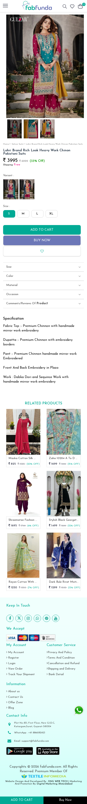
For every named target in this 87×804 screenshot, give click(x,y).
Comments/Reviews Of (27, 303)
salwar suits (17, 144)
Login (10, 663)
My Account (15, 652)
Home (6, 144)
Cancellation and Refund (63, 663)
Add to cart (41, 229)
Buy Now (42, 240)
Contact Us (14, 697)
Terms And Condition (61, 657)
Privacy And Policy (59, 652)
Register (12, 657)
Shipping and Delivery (61, 668)
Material (11, 285)
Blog (10, 707)
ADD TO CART (22, 800)
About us (13, 691)
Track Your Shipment (20, 674)
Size (8, 267)
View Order (14, 668)
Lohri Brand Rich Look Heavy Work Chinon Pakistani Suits (54, 144)
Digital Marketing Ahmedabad (54, 784)
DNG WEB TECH (58, 781)
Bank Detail (55, 674)
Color (9, 276)
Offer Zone (14, 702)
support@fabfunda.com (35, 741)
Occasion (12, 294)
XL (51, 213)
